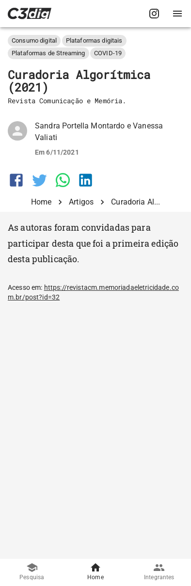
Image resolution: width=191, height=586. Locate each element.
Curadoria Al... (135, 201)
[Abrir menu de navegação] (177, 13)
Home (41, 201)
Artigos (81, 201)
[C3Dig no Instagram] (154, 13)
